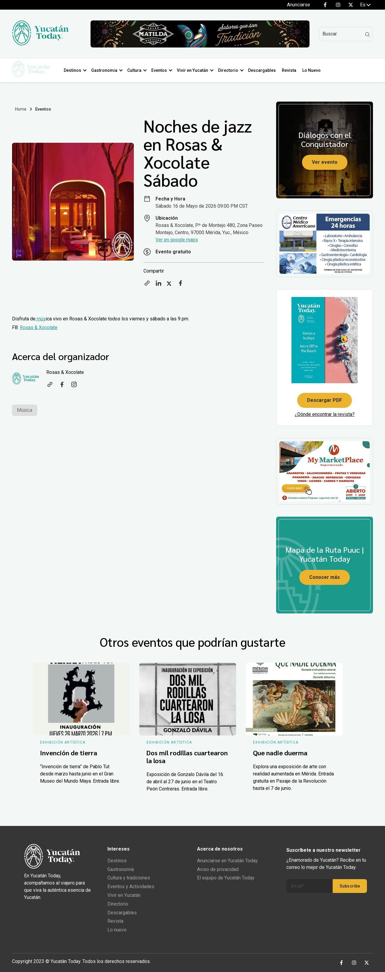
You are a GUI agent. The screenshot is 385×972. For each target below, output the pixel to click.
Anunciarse (298, 5)
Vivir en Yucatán (195, 70)
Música (24, 410)
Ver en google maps (177, 240)
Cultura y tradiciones (128, 878)
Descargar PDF (324, 400)
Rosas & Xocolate (38, 327)
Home (21, 109)
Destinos (75, 70)
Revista (291, 70)
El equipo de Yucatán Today (225, 878)
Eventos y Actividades (130, 886)
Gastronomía (120, 869)
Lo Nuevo (314, 70)
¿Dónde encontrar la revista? (325, 414)
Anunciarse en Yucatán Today (227, 860)
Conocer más (324, 577)
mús (40, 319)
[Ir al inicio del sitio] (40, 44)
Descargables (264, 70)
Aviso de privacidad (218, 869)
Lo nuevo (117, 930)
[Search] (346, 34)
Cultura (137, 70)
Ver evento (324, 162)
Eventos (161, 70)
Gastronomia (107, 70)
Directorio (230, 70)
